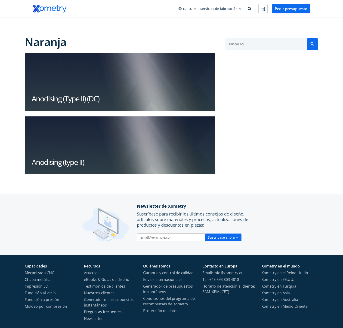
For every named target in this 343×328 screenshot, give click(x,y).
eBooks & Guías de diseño (106, 220)
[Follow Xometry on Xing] (307, 302)
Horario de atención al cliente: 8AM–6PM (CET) (228, 229)
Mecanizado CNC (39, 213)
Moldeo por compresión (46, 246)
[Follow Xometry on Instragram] (284, 302)
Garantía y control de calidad (168, 213)
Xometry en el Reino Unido (285, 213)
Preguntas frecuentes (103, 252)
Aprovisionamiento (98, 23)
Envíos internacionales (162, 220)
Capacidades (43, 23)
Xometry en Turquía (279, 226)
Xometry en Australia (280, 240)
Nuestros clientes (99, 233)
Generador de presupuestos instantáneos (109, 243)
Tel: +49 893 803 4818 (220, 220)
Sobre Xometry (155, 23)
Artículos (91, 213)
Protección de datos (160, 251)
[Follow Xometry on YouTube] (292, 302)
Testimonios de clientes (104, 226)
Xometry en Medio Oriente (285, 246)
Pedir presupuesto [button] (291, 8)
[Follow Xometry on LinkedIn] (300, 302)
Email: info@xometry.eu (223, 213)
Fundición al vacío (40, 233)
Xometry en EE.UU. (278, 220)
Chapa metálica (38, 220)
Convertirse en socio (190, 23)
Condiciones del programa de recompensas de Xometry (169, 242)
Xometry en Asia (276, 233)
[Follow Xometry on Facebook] (276, 302)
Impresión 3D (36, 226)
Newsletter (93, 259)
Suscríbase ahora (223, 178)
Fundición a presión (42, 240)
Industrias (68, 23)
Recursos (128, 23)
